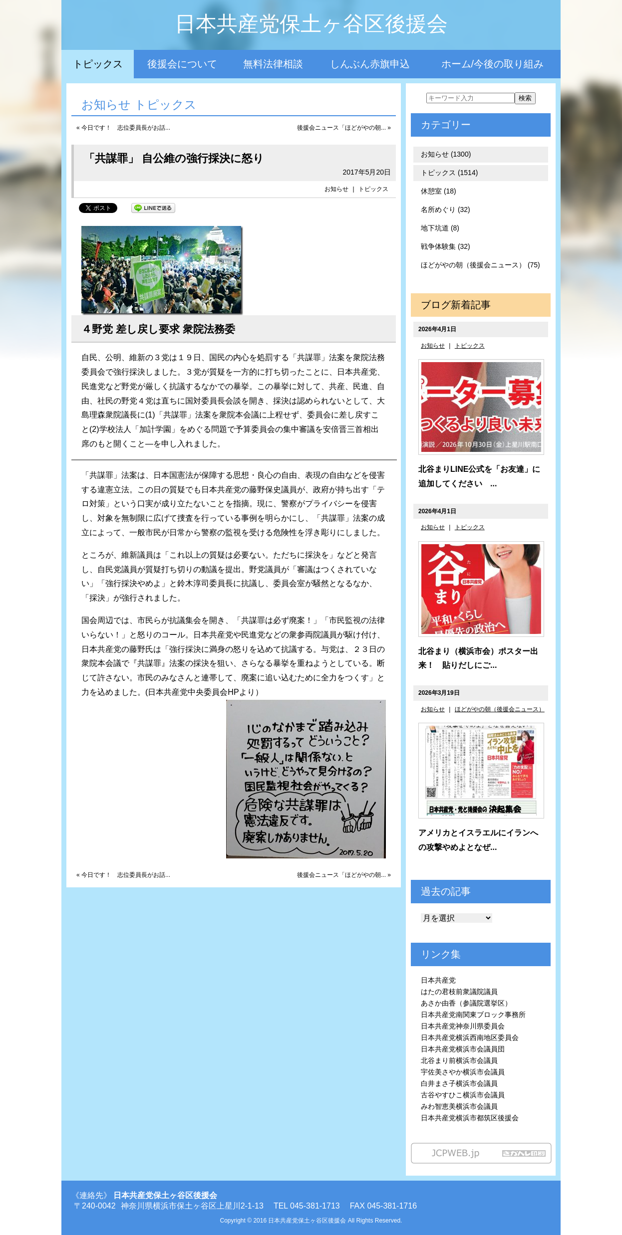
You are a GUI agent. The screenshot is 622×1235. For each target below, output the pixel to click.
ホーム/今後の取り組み (492, 63)
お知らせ (336, 189)
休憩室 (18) (438, 191)
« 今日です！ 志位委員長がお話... (123, 127)
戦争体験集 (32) (445, 246)
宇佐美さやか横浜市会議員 (463, 1072)
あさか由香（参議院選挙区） (466, 1003)
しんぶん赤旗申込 (370, 63)
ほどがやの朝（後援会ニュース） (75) (480, 265)
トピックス (98, 63)
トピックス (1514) (449, 173)
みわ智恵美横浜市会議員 (459, 1106)
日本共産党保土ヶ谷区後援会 (311, 23)
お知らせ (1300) (446, 154)
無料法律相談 (273, 63)
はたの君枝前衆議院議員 (459, 992)
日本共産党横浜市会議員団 (463, 1049)
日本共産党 (438, 980)
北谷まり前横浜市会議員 (459, 1060)
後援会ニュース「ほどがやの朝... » (344, 127)
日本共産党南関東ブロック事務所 (473, 1015)
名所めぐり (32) (445, 209)
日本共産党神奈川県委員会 (463, 1026)
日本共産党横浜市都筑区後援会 (470, 1118)
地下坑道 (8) (440, 228)
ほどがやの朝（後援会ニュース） (500, 709)
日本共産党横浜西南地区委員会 (470, 1037)
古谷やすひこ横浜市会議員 (463, 1095)
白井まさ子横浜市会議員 (459, 1083)
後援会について (182, 63)
